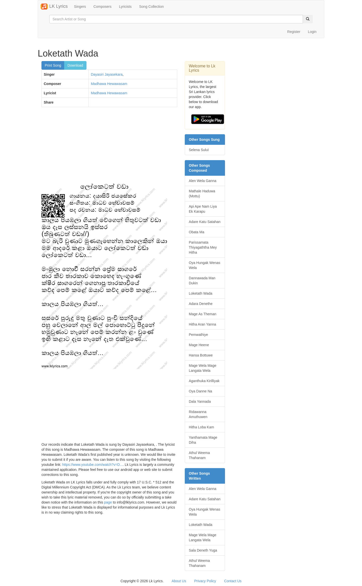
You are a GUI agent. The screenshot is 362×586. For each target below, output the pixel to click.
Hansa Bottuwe (201, 355)
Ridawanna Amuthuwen (198, 414)
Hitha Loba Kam (201, 427)
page (108, 502)
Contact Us (233, 581)
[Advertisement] (109, 147)
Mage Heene (199, 345)
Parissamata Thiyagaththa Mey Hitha (203, 247)
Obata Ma (196, 232)
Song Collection (151, 7)
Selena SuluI (199, 150)
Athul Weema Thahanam (199, 455)
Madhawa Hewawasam (109, 84)
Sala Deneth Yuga (203, 550)
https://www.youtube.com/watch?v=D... (92, 465)
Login (312, 32)
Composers (103, 7)
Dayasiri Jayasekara (106, 74)
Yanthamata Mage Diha (203, 439)
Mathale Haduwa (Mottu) (202, 193)
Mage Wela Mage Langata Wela (202, 368)
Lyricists (125, 7)
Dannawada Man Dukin (202, 280)
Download (75, 65)
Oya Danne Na (200, 391)
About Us (179, 581)
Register (293, 32)
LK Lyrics (54, 6)
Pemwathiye (198, 335)
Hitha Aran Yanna (202, 324)
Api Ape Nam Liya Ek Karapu (203, 208)
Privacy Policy (205, 581)
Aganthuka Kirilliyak (204, 381)
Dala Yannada (200, 401)
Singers (80, 7)
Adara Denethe (200, 304)
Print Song (53, 65)
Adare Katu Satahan (204, 222)
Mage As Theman (202, 314)
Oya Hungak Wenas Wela (204, 265)
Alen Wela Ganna (202, 181)
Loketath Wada (200, 293)
